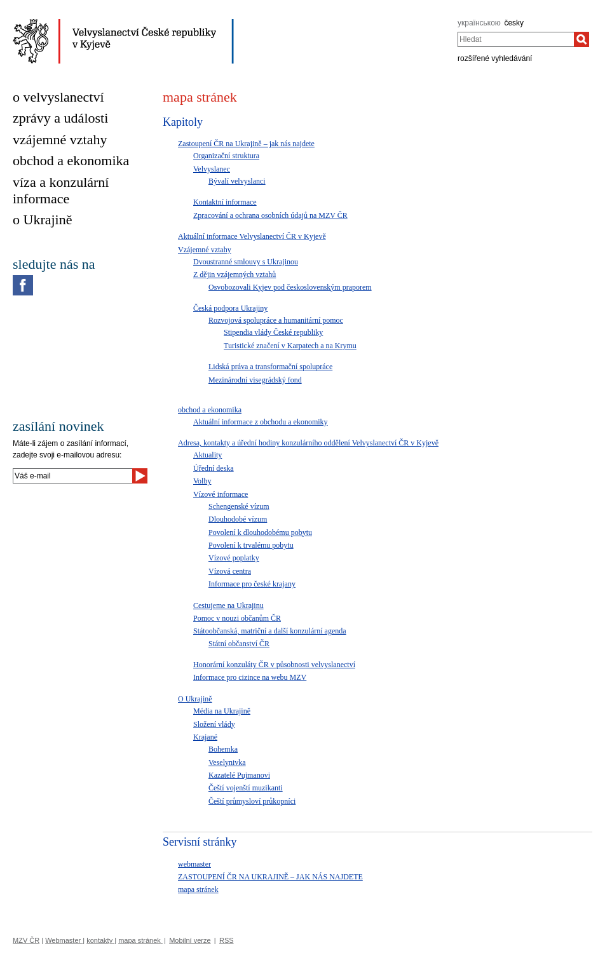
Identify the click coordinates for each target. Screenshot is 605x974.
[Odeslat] (139, 476)
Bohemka (223, 749)
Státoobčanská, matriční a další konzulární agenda (269, 630)
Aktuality (207, 454)
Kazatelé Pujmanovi (239, 775)
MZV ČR (26, 940)
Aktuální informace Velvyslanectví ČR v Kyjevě (252, 236)
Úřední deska (213, 468)
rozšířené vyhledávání (495, 58)
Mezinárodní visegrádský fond (255, 379)
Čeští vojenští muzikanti (245, 787)
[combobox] (516, 39)
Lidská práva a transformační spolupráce (270, 366)
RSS (226, 940)
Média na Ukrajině (221, 711)
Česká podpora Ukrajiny (230, 308)
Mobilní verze (189, 940)
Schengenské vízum (238, 506)
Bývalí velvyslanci (237, 181)
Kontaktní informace (225, 202)
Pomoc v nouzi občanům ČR (237, 618)
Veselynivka (227, 762)
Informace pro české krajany (252, 583)
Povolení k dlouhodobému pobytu (260, 532)
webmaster (194, 864)
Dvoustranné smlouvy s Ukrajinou (245, 261)
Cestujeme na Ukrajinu (228, 605)
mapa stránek (198, 889)
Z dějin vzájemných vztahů (234, 274)
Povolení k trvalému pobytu (251, 545)
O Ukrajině (195, 698)
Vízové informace (220, 494)
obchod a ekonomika (209, 409)
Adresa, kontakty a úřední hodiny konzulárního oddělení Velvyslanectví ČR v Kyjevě (308, 442)
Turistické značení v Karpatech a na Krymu (290, 345)
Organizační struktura (226, 155)
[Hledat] (581, 39)
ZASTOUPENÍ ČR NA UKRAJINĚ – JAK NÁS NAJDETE (270, 876)
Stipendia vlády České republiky (273, 332)
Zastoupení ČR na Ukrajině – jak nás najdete (246, 143)
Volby (202, 481)
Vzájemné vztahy (204, 249)
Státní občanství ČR (238, 643)
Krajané (205, 737)
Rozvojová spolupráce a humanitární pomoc (275, 320)
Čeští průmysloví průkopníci (252, 801)
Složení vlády (214, 724)
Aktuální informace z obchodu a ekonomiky (260, 421)
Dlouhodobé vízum (237, 519)
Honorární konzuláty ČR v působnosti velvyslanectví (274, 664)
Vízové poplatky (233, 557)
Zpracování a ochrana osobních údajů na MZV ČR (270, 215)
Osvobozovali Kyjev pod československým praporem (290, 287)
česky (514, 22)
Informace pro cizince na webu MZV (249, 677)
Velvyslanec (211, 169)
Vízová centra (229, 571)
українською (479, 22)
